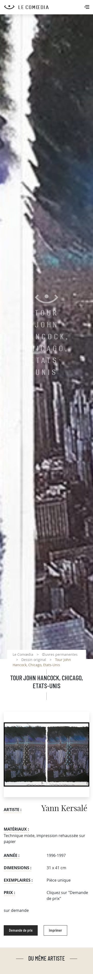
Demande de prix (20, 930)
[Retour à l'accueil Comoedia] (48, 7)
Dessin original (33, 659)
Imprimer (55, 930)
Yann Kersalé (64, 809)
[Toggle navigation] (87, 7)
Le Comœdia (23, 654)
